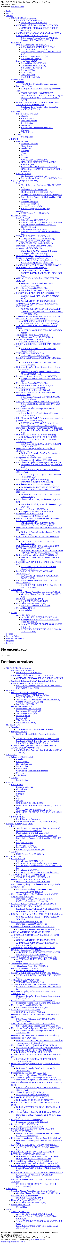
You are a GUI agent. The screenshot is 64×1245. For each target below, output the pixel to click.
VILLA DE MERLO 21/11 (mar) (34, 49)
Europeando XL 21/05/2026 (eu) (29, 514)
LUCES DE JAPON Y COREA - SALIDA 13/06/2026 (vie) (35, 1166)
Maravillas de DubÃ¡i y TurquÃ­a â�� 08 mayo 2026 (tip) (35, 1112)
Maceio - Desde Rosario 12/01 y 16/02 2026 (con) (41, 178)
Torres (24, 153)
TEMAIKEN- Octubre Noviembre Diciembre (39, 84)
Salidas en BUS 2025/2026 (27, 114)
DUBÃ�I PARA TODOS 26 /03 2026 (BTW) (35, 484)
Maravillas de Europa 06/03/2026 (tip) (31, 288)
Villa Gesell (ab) (28, 75)
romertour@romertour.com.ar (13, 1242)
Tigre (18, 91)
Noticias (9, 634)
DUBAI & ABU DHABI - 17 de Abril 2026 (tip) (36, 435)
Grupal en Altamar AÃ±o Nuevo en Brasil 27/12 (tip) (38, 592)
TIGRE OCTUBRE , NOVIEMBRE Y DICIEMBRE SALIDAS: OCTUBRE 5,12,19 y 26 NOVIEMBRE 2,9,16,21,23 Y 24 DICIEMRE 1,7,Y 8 (42, 96)
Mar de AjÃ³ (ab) (28, 70)
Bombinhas (26, 148)
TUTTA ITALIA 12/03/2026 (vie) (30, 353)
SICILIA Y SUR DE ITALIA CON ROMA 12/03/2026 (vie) (35, 973)
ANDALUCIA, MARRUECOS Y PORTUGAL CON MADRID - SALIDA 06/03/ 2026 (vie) (38, 317)
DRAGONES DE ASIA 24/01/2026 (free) (33, 241)
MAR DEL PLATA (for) (31, 77)
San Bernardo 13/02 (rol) (31, 68)
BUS (18, 183)
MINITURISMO (18, 79)
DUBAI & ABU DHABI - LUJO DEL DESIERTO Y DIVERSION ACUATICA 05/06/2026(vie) (38, 547)
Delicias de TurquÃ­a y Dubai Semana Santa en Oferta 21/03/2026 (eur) (40, 373)
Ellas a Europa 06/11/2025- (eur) (34, 220)
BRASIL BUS (22, 141)
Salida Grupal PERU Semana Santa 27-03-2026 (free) (38, 401)
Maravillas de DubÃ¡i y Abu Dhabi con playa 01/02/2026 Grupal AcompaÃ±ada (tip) (34, 257)
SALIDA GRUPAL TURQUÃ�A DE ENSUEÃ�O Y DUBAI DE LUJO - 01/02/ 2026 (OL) (41, 273)
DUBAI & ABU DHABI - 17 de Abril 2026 (39, 437)
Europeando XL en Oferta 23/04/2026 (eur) (34, 458)
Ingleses (24, 157)
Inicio (8, 11)
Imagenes (10, 641)
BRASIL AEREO (23, 173)
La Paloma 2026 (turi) (30, 204)
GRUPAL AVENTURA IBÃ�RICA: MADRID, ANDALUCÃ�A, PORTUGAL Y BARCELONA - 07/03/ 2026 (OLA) (37, 303)
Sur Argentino (27, 123)
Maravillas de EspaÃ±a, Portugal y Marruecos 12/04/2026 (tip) (37, 1028)
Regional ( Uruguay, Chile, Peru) (24, 180)
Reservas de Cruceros (15, 638)
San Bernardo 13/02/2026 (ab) (33, 65)
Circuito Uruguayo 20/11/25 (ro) (34, 56)
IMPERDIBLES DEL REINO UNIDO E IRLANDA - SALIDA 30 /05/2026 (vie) (38, 524)
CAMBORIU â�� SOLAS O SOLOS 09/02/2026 (37, 25)
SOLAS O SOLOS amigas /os (23, 18)
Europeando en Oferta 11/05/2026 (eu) (32, 509)
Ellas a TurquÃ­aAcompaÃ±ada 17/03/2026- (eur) (41, 222)
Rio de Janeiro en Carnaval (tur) (34, 176)
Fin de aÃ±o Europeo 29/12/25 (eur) (31, 603)
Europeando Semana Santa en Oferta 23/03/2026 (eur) (38, 376)
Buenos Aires (26, 125)
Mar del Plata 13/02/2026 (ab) (33, 63)
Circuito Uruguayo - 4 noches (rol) (35, 209)
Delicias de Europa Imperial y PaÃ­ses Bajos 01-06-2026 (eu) (36, 1138)
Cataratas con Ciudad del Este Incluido (37, 127)
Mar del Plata (26, 610)
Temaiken (20, 81)
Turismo (9, 16)
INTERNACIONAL (19, 215)
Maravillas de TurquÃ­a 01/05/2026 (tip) (32, 479)
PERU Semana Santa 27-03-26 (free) (36, 213)
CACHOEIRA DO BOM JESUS (34, 160)
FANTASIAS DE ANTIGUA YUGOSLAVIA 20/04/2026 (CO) (37, 1172)
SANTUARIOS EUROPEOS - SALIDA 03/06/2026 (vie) (34, 1145)
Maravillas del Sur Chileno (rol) (34, 190)
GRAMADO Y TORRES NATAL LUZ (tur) (39, 167)
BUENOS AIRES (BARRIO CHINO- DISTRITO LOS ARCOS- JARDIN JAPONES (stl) (38, 103)
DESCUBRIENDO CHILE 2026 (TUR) (37, 192)
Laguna (24, 155)
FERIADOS (16, 42)
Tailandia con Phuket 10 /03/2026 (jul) (32, 335)
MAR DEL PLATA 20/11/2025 (29, 20)
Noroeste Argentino (29, 121)
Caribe (14, 613)
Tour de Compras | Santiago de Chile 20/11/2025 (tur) (38, 699)
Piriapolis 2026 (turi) (29, 202)
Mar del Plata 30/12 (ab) (26, 608)
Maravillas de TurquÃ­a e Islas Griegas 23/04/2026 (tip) (38, 462)
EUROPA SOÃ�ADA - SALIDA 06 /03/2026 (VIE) (38, 293)
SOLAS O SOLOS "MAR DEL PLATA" (37, 47)
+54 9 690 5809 (17, 7)
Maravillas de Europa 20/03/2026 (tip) (31, 383)
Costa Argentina (27, 118)
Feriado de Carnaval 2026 (26, 61)
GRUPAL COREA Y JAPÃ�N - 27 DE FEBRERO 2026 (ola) (36, 914)
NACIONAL (16, 111)
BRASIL (14, 139)
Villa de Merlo (27, 132)
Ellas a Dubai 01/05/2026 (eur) (33, 229)
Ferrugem (25, 150)
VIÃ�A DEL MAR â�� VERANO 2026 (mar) (41, 195)
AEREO (19, 134)
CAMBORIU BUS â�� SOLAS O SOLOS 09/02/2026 (39, 678)
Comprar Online (12, 636)
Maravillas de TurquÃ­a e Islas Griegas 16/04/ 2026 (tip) (39, 428)
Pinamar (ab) (26, 72)
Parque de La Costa (24, 86)
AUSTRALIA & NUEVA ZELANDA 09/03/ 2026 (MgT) (34, 957)
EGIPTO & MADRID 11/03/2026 (30, 339)
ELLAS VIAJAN (23, 218)
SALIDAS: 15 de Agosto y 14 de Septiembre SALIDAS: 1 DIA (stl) (39, 108)
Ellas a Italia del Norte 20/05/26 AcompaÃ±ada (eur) (37, 872)
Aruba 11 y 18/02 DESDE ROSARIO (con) (39, 617)
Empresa (9, 13)
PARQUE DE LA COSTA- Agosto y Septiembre (41, 88)
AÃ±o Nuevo (16, 590)
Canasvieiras (26, 146)
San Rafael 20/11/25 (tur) (31, 58)
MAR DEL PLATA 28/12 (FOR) (29, 599)
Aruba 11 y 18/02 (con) (25, 615)
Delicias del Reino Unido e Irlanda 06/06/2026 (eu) (37, 555)
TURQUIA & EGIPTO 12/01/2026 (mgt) (33, 236)
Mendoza (25, 130)
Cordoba (24, 116)
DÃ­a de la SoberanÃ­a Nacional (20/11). (32, 45)
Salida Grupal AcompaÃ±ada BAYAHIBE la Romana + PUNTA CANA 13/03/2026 (39, 39)
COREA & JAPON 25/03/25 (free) (30, 388)
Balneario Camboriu (29, 144)
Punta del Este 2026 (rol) (31, 206)
